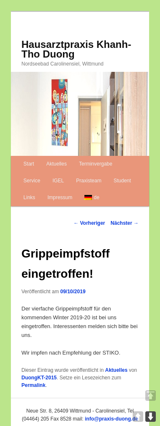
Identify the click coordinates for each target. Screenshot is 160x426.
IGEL (58, 181)
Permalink (33, 385)
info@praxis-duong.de (111, 419)
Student (122, 181)
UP (138, 416)
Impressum (59, 197)
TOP (150, 395)
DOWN (150, 416)
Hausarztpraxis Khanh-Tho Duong (76, 49)
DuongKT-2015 (39, 378)
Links (29, 197)
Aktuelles (56, 164)
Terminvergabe (95, 164)
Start (29, 164)
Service (32, 181)
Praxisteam (88, 181)
